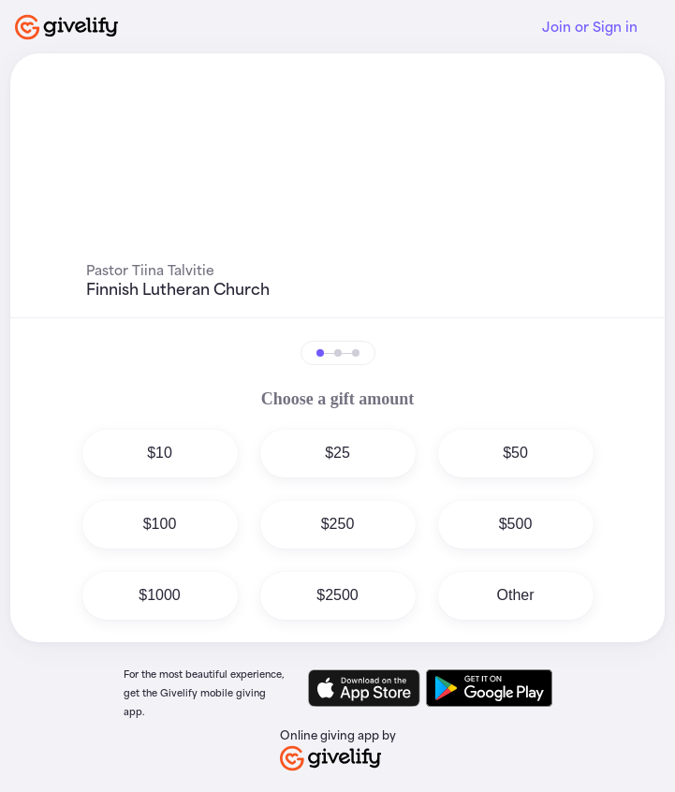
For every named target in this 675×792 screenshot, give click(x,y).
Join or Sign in (590, 27)
